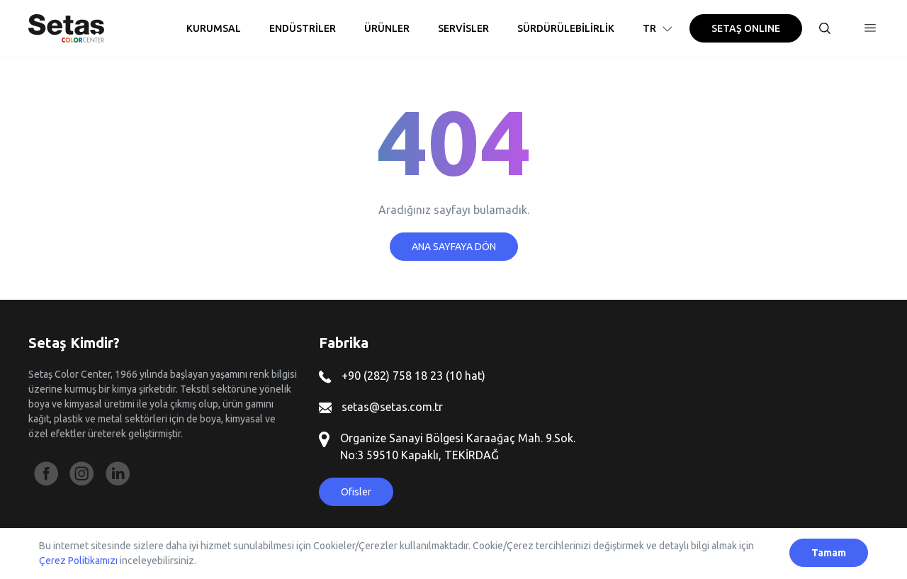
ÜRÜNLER (387, 28)
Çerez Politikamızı (78, 560)
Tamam (828, 552)
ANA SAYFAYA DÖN (454, 246)
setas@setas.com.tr (381, 406)
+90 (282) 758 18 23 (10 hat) (402, 375)
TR (659, 28)
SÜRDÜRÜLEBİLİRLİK (565, 28)
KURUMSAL (213, 28)
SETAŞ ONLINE (745, 28)
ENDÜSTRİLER (302, 28)
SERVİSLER (463, 28)
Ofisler (356, 492)
